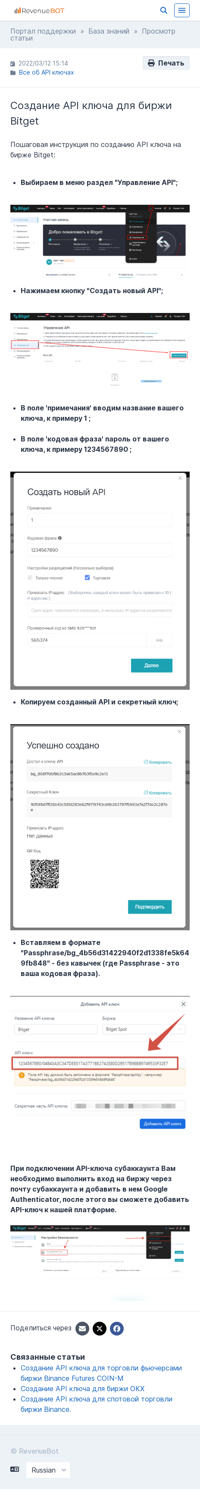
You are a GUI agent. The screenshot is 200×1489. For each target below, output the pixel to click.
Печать (166, 63)
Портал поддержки (43, 31)
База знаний (108, 31)
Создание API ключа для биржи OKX (82, 1388)
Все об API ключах (46, 72)
